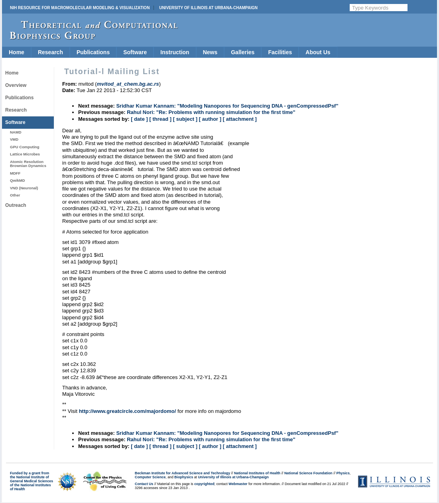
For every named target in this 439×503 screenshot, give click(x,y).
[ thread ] (160, 119)
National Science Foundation (308, 473)
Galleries (242, 52)
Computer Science (150, 477)
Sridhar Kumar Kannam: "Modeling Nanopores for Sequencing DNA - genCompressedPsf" (227, 106)
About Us (317, 52)
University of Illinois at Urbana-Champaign (208, 8)
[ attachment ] (240, 119)
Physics (343, 473)
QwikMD (17, 180)
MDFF (15, 173)
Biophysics (183, 477)
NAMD (16, 132)
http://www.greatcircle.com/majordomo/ (127, 411)
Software (135, 52)
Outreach (15, 205)
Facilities (280, 52)
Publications (93, 52)
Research (50, 52)
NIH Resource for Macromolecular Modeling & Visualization (80, 8)
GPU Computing (24, 147)
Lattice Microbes (25, 154)
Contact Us (144, 484)
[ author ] (210, 119)
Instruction (174, 52)
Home (16, 52)
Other (15, 195)
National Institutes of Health (257, 473)
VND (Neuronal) (24, 188)
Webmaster (237, 484)
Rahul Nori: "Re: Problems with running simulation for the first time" (211, 112)
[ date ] (139, 119)
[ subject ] (185, 119)
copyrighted (204, 484)
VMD (14, 139)
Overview (15, 85)
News (210, 52)
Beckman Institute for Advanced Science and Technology (182, 473)
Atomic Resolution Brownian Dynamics (28, 163)
